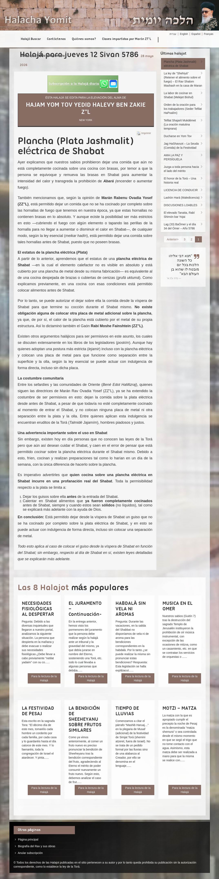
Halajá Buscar (31, 39)
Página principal (28, 839)
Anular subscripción (30, 853)
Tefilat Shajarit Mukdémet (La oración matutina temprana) (183, 124)
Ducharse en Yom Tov (183, 136)
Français (208, 34)
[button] (83, 83)
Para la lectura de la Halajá (44, 678)
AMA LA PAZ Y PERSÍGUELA (183, 157)
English (184, 34)
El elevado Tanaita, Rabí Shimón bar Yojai (183, 214)
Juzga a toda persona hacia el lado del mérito (183, 169)
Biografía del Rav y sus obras (36, 846)
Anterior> (172, 239)
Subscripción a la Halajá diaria (43, 55)
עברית (173, 34)
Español (195, 34)
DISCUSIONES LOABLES (183, 205)
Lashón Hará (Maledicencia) (183, 197)
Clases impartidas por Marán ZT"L (126, 39)
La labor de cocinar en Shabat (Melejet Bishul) (183, 95)
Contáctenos (56, 39)
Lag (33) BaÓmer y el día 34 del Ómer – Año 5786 (183, 226)
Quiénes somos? (84, 39)
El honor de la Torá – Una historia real (183, 180)
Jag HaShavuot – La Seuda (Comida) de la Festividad (183, 145)
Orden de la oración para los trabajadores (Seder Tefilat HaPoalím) (183, 108)
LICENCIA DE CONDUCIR (183, 190)
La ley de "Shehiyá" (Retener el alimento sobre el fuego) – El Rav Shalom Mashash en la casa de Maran (183, 79)
